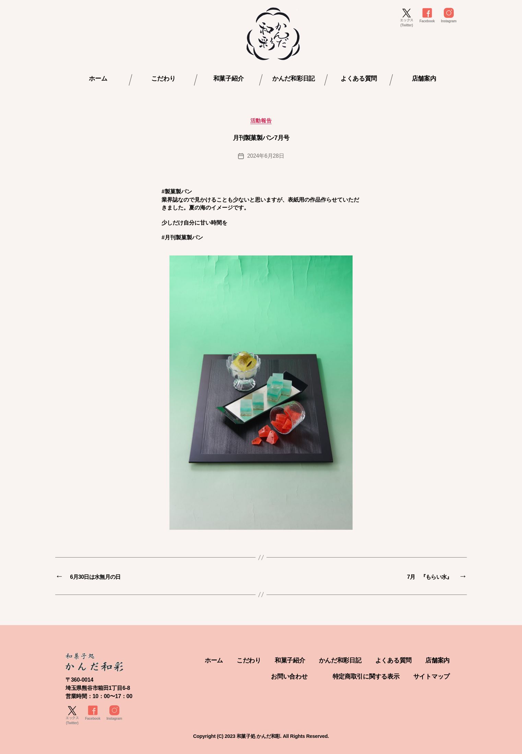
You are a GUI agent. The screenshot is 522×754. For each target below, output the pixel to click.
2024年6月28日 (265, 156)
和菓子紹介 (228, 78)
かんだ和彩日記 (293, 78)
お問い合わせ (289, 676)
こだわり (163, 78)
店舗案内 (424, 78)
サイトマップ (431, 676)
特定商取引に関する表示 (366, 676)
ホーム (98, 78)
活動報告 (261, 120)
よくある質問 (359, 78)
